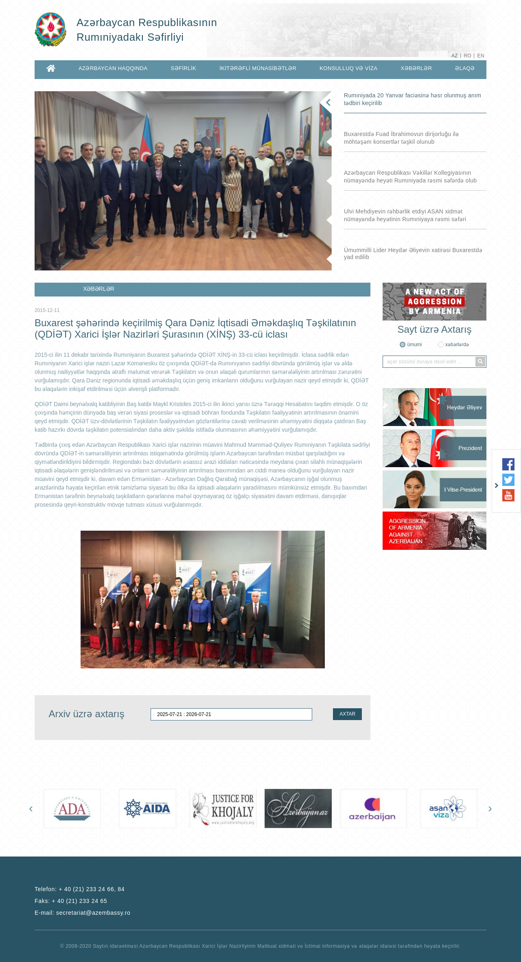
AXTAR (347, 714)
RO (467, 55)
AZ (454, 55)
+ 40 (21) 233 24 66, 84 (92, 889)
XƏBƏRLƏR (416, 68)
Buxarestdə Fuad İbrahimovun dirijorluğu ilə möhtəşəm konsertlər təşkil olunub (401, 138)
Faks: (71, 901)
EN (480, 55)
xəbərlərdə (457, 344)
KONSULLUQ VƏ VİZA (348, 68)
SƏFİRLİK (184, 68)
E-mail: (83, 912)
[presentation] (30, 808)
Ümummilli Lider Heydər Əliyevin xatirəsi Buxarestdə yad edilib (413, 253)
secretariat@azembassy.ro (93, 912)
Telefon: (80, 889)
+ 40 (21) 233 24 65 (79, 901)
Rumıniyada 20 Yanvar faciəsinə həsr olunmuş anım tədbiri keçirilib (412, 99)
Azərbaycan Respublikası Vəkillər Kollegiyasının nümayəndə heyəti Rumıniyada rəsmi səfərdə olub (410, 176)
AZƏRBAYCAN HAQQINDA (113, 68)
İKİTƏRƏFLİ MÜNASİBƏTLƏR (257, 68)
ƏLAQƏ (465, 68)
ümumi (414, 344)
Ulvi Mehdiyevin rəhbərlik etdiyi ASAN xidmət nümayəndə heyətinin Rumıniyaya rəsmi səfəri (405, 215)
